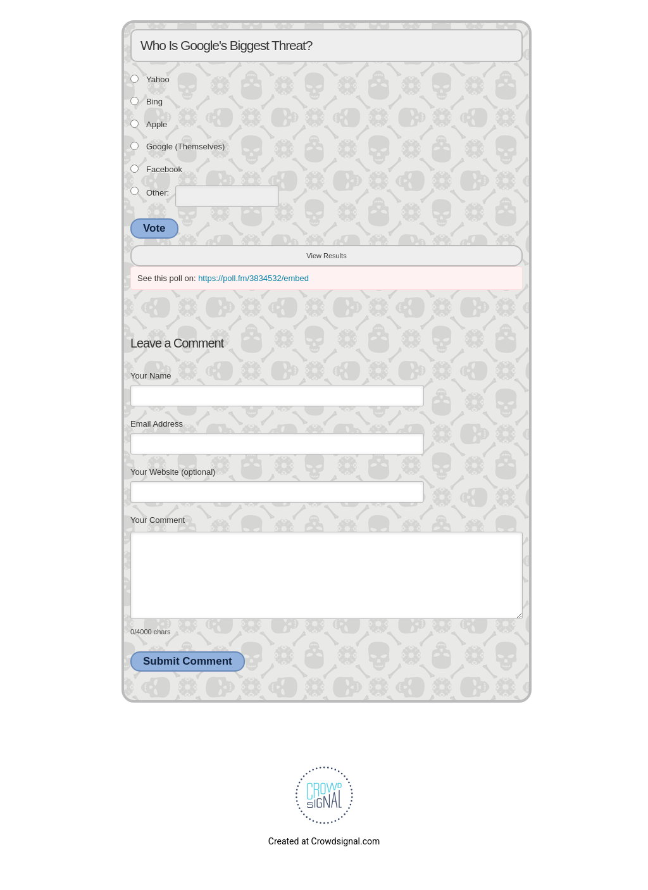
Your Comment (157, 520)
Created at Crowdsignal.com (324, 841)
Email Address (156, 424)
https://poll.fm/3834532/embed (253, 278)
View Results (326, 256)
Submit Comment (187, 661)
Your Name (150, 375)
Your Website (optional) (172, 472)
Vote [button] (154, 228)
